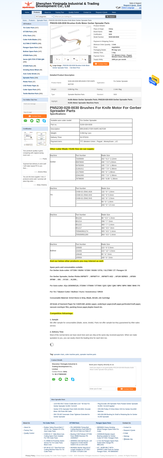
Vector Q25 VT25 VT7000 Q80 (33, 59)
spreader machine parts (88, 354)
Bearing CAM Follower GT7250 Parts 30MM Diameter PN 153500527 (81, 436)
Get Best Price (75, 68)
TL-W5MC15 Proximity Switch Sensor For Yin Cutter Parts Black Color (54, 443)
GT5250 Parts (28, 55)
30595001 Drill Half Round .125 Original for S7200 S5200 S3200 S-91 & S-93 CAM (81, 443)
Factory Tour (60, 12)
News (114, 12)
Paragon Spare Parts (30, 47)
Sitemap (126, 436)
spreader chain (59, 354)
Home (27, 12)
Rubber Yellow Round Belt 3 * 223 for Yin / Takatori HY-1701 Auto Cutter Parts (54, 429)
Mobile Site (128, 439)
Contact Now (35, 116)
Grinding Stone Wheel (31, 70)
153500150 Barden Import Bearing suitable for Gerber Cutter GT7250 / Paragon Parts (107, 436)
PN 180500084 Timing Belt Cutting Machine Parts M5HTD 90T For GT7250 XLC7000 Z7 (81, 429)
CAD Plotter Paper (29, 86)
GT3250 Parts (28, 66)
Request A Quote (130, 5)
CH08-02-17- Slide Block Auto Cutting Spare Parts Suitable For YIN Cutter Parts (54, 436)
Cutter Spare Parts (29, 90)
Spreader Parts (42, 20)
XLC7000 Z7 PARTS (30, 43)
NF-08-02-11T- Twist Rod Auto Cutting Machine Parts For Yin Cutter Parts (54, 449)
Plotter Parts (27, 82)
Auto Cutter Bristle (30, 74)
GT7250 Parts (28, 32)
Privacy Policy (30, 456)
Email (139, 5)
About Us (47, 12)
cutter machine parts (72, 354)
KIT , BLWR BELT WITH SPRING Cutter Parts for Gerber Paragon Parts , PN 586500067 (108, 449)
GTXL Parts (27, 36)
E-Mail (126, 433)
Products (37, 12)
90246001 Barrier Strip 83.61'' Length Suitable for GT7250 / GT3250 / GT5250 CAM (81, 449)
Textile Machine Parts (31, 93)
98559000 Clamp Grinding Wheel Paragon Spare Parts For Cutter (108, 429)
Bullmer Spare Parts (30, 51)
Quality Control (74, 12)
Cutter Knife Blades (30, 39)
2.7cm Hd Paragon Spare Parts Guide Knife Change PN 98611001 (107, 443)
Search (112, 17)
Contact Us (87, 12)
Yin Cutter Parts (29, 28)
